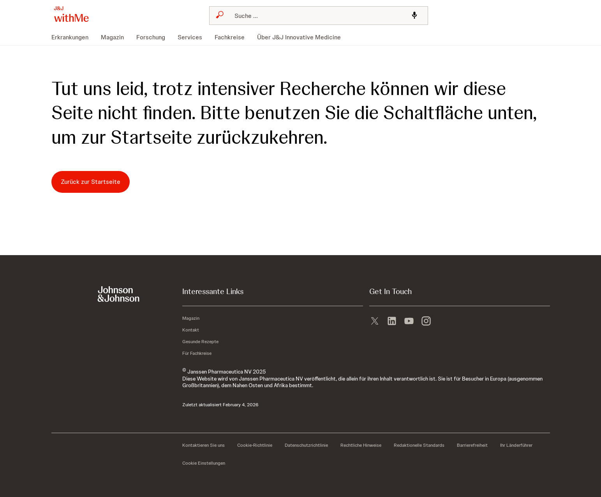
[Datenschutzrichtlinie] (306, 445)
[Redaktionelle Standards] (419, 445)
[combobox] (318, 15)
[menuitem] (73, 37)
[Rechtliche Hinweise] (360, 445)
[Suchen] (316, 16)
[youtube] (409, 320)
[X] (374, 320)
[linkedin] (391, 320)
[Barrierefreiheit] (472, 445)
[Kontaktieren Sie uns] (203, 445)
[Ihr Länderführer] (516, 445)
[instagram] (426, 320)
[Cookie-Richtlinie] (254, 445)
